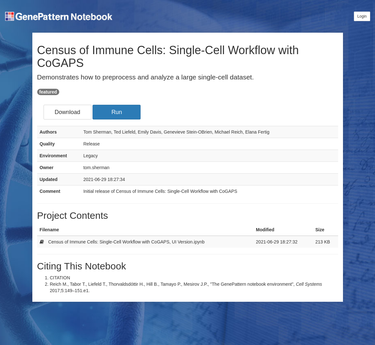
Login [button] (362, 16)
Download (67, 112)
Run (116, 112)
